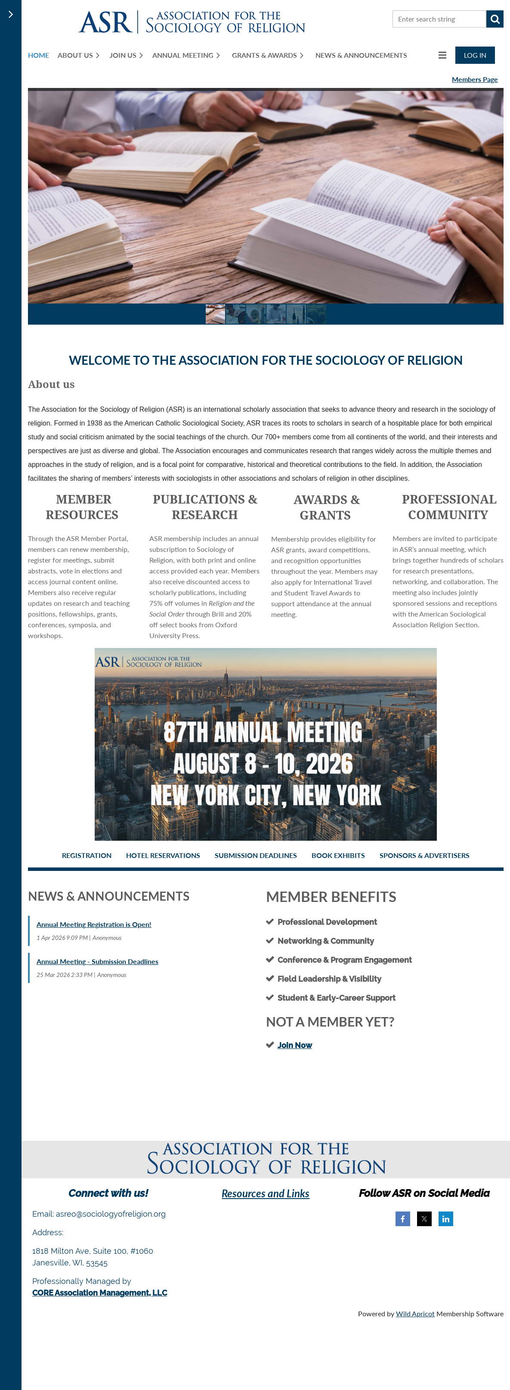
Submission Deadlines (256, 855)
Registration (86, 855)
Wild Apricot (415, 1313)
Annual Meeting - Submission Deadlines (97, 961)
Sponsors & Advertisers (425, 855)
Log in (475, 55)
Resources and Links (265, 1193)
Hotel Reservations (163, 855)
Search (495, 19)
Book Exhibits (338, 855)
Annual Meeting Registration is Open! (94, 924)
